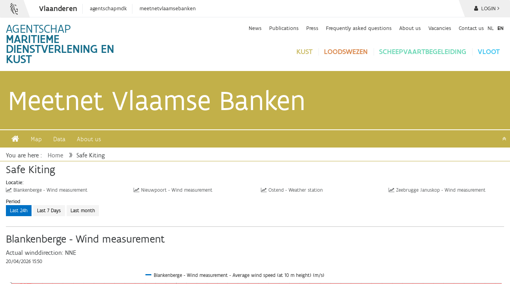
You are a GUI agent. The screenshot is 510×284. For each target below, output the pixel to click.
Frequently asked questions (359, 28)
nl (491, 28)
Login (486, 8)
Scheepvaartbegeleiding (422, 51)
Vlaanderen (58, 8)
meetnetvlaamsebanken (168, 8)
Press (312, 28)
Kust (304, 51)
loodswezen (346, 51)
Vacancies (439, 28)
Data (59, 139)
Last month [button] (83, 210)
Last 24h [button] (19, 210)
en (500, 28)
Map (36, 139)
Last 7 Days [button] (49, 210)
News (255, 28)
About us (410, 28)
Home (55, 155)
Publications (284, 28)
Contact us (471, 28)
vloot (489, 51)
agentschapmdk (108, 8)
